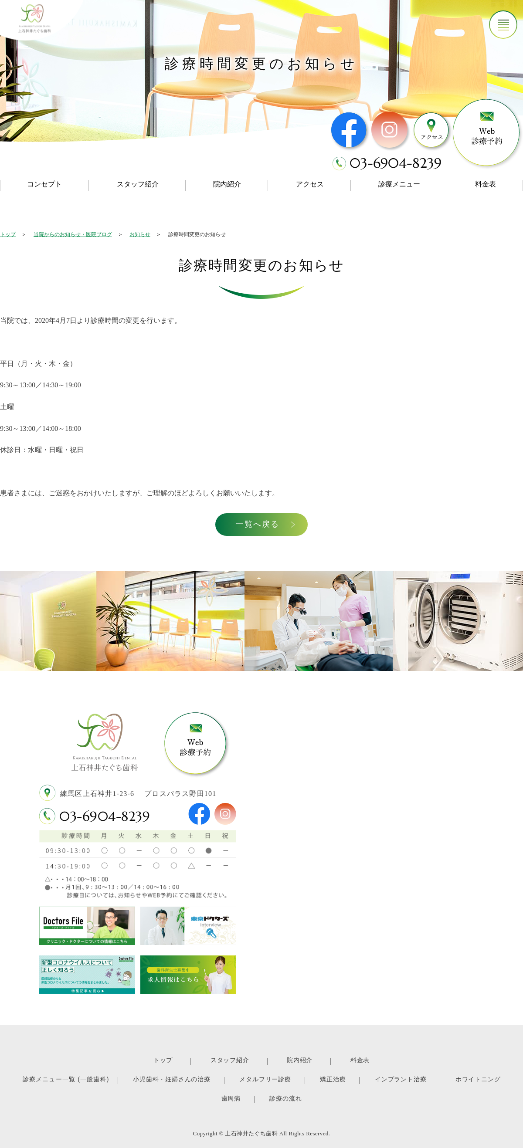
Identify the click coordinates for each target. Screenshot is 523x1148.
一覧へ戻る (262, 524)
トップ (8, 234)
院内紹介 (227, 184)
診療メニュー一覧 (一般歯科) (66, 1079)
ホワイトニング (478, 1079)
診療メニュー (399, 184)
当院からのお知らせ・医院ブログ (73, 234)
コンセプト (44, 184)
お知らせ (139, 234)
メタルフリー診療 (265, 1079)
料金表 (360, 1060)
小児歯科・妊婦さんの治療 (172, 1079)
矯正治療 (333, 1079)
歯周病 (231, 1098)
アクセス (310, 184)
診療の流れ (285, 1098)
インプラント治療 (400, 1079)
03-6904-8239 (104, 816)
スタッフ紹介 (138, 184)
